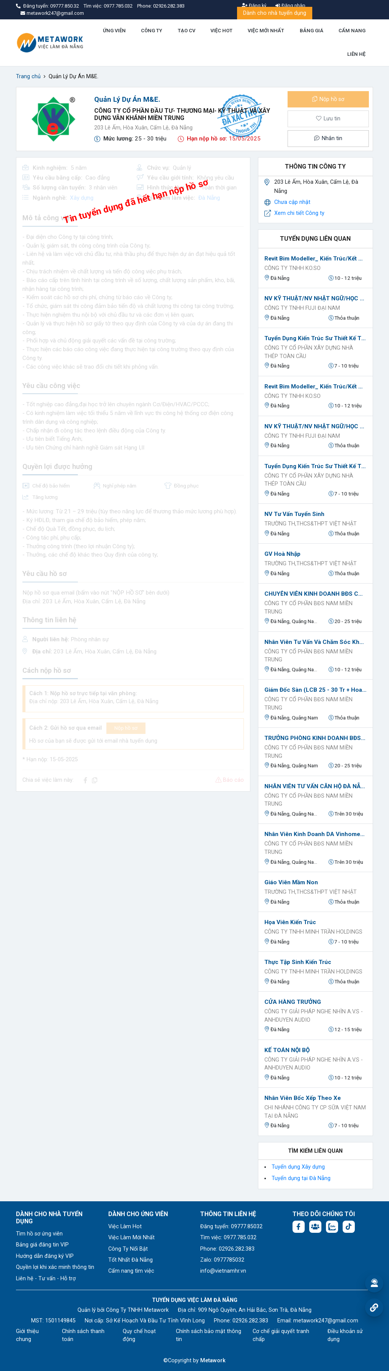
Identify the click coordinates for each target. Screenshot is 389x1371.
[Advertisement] (133, 851)
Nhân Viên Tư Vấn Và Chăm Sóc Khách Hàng (315, 642)
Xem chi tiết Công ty (299, 213)
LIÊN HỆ (356, 54)
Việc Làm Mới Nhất (131, 1237)
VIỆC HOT (221, 30)
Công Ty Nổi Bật (128, 1249)
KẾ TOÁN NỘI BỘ (287, 1050)
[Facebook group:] (315, 1227)
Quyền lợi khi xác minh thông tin (55, 1267)
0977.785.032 (119, 6)
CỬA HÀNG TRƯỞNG (292, 1002)
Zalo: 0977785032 (222, 1260)
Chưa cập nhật (292, 202)
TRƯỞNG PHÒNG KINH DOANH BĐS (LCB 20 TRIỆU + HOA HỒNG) (315, 738)
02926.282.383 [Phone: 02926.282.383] (250, 1320)
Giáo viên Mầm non (291, 882)
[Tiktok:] (349, 1227)
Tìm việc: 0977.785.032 (228, 1237)
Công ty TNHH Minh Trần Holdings (313, 932)
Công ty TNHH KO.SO (292, 268)
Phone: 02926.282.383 (227, 1249)
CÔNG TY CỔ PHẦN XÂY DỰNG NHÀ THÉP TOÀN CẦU (308, 352)
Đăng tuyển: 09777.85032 (231, 1226)
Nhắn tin (328, 138)
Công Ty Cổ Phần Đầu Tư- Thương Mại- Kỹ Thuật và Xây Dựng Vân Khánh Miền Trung (182, 114)
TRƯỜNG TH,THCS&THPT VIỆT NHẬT (310, 524)
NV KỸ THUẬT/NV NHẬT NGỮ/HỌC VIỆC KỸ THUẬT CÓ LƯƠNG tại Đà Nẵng (315, 298)
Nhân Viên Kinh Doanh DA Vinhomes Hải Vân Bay (315, 834)
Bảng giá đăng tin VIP (42, 1245)
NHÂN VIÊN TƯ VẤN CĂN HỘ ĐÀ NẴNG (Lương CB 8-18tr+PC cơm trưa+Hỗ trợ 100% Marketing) (315, 786)
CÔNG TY (151, 30)
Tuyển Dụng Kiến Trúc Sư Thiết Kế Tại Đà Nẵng (315, 338)
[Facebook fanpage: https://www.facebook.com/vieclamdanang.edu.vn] (299, 1227)
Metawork (213, 1360)
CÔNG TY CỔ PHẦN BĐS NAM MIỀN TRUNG (308, 607)
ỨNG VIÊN (114, 30)
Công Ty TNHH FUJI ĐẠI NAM (302, 308)
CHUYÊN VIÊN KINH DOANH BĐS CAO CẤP (315, 593)
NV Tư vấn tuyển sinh (294, 514)
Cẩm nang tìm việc (131, 1271)
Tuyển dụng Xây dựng (298, 1167)
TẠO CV (186, 30)
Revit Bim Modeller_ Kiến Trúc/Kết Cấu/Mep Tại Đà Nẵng (315, 258)
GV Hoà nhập (282, 554)
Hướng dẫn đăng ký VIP (45, 1256)
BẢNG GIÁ (311, 30)
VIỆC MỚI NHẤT (266, 30)
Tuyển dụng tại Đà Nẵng (301, 1178)
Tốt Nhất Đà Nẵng (130, 1260)
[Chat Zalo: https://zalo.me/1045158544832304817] (332, 1227)
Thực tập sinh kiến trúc (297, 962)
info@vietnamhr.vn (223, 1271)
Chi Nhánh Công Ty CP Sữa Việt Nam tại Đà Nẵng (315, 1111)
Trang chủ (28, 76)
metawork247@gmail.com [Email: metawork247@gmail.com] (325, 1320)
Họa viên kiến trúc (290, 922)
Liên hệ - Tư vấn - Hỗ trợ (46, 1278)
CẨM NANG (351, 30)
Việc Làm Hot (125, 1226)
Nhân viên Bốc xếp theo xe (302, 1098)
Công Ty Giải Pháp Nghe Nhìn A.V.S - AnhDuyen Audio (313, 1015)
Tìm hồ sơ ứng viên (39, 1234)
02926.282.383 (169, 6)
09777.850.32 (65, 6)
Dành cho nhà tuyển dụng (274, 13)
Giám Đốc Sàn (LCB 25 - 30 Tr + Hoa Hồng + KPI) (315, 689)
